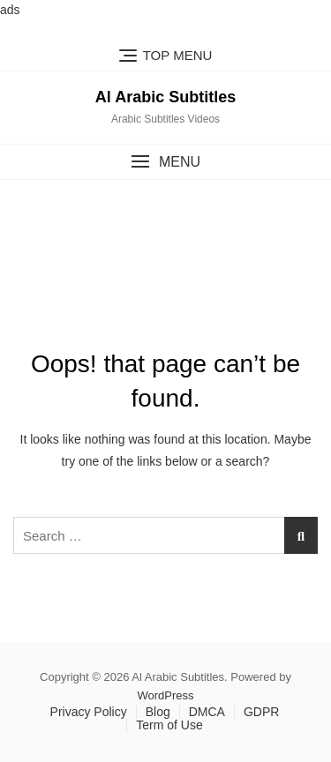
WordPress (165, 695)
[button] (165, 161)
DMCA (207, 712)
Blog (158, 712)
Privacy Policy (88, 712)
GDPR (261, 712)
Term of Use (169, 725)
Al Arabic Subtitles (165, 97)
